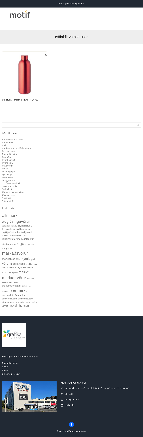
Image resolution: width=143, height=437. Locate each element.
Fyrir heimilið (8, 150)
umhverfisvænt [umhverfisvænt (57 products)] (25, 289)
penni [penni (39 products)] (11, 273)
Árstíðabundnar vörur (12, 129)
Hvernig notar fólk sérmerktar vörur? (20, 346)
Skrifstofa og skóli (11, 173)
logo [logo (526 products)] (20, 234)
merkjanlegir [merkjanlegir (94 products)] (17, 253)
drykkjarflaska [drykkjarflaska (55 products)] (23, 219)
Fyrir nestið (7, 153)
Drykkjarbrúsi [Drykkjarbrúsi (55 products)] (8, 219)
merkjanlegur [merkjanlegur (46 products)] (27, 258)
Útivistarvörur (8, 185)
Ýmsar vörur (8, 191)
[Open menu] (3, 13)
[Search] (71, 115)
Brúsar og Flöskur (11, 364)
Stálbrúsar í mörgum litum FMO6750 (20, 90)
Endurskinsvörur (10, 144)
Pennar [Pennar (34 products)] (5, 273)
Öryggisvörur (8, 170)
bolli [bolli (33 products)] (11, 216)
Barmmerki (7, 132)
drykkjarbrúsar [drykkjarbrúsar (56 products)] (25, 216)
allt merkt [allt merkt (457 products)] (10, 206)
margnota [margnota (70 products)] (7, 238)
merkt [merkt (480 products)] (23, 262)
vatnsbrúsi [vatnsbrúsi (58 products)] (20, 292)
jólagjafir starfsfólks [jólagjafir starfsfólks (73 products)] (13, 229)
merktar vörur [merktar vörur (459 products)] (14, 268)
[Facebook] (71, 414)
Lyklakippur (7, 165)
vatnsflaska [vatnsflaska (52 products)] (31, 292)
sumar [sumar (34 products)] (24, 276)
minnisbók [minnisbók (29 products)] (31, 269)
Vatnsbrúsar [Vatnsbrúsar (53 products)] (8, 292)
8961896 (69, 384)
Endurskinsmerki (10, 353)
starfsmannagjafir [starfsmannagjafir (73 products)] (11, 276)
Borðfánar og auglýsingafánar (17, 138)
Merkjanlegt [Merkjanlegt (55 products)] (15, 257)
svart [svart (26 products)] (29, 276)
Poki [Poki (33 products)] (16, 273)
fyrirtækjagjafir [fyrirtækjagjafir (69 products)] (25, 222)
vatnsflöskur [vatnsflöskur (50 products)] (8, 296)
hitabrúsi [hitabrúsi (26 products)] (25, 226)
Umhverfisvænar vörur (13, 182)
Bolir (4, 135)
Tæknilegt (7, 179)
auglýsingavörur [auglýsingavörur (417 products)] (16, 212)
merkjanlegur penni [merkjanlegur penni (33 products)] (10, 263)
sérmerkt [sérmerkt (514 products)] (19, 280)
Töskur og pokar (10, 176)
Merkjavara (7, 168)
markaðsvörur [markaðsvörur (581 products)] (15, 243)
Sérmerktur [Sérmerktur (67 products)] (20, 285)
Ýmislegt (6, 188)
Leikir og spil (8, 162)
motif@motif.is (72, 390)
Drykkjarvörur (9, 141)
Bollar (5, 357)
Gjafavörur (7, 156)
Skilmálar (70, 395)
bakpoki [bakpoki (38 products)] (5, 216)
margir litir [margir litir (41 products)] (29, 235)
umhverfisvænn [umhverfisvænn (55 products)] (9, 289)
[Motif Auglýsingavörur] (19, 13)
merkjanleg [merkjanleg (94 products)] (8, 249)
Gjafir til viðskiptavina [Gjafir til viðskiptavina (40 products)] (11, 226)
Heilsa (5, 159)
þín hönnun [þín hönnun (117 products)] (21, 295)
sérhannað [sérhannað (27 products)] (6, 281)
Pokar (5, 360)
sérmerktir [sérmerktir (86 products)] (8, 285)
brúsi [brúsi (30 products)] (15, 216)
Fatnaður (6, 147)
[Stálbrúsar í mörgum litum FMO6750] (24, 64)
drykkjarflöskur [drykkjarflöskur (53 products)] (9, 222)
